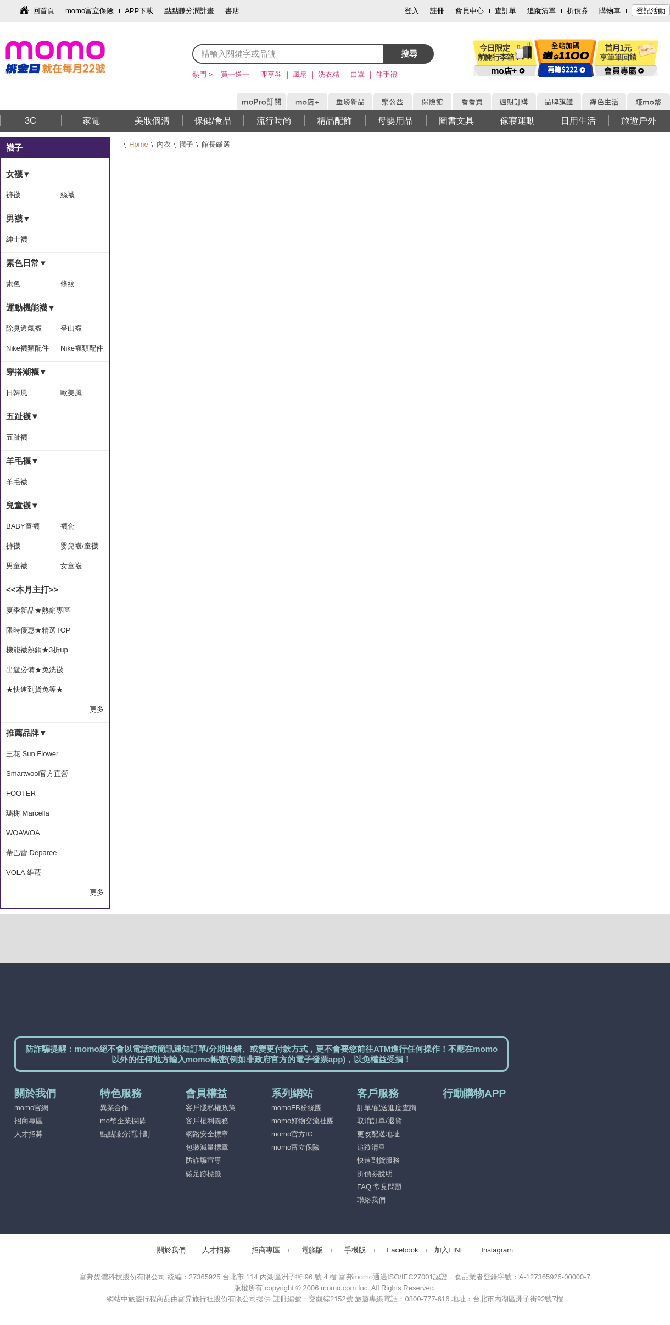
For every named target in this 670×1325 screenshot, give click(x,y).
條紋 (67, 284)
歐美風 (71, 393)
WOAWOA (23, 833)
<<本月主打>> (32, 589)
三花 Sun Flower (32, 754)
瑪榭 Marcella (27, 813)
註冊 (437, 11)
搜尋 (409, 53)
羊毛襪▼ (22, 460)
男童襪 (16, 566)
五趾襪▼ (22, 416)
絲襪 (67, 195)
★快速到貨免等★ (34, 689)
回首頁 (43, 11)
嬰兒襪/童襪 (79, 546)
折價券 (577, 11)
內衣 (164, 144)
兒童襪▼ (22, 505)
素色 (13, 284)
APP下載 (139, 11)
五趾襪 (16, 437)
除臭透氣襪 (24, 328)
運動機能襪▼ (30, 307)
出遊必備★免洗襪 (34, 670)
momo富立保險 (89, 11)
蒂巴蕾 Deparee (31, 853)
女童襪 (71, 566)
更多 (97, 709)
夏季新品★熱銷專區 (38, 610)
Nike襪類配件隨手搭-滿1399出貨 (81, 351)
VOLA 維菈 (23, 872)
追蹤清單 (541, 11)
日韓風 (16, 393)
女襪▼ (18, 174)
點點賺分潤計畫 (189, 11)
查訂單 (505, 11)
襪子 (186, 144)
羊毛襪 (16, 482)
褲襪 (13, 195)
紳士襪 (16, 239)
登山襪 (71, 328)
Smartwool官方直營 (37, 773)
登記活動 (651, 11)
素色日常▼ (26, 263)
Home (138, 144)
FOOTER (21, 793)
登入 (412, 11)
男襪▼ (18, 218)
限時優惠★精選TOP (38, 630)
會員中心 (469, 11)
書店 (232, 11)
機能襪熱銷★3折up (37, 650)
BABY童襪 (23, 526)
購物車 (610, 11)
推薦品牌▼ (26, 733)
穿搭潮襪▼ (26, 371)
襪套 (67, 526)
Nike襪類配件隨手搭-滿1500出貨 (27, 351)
